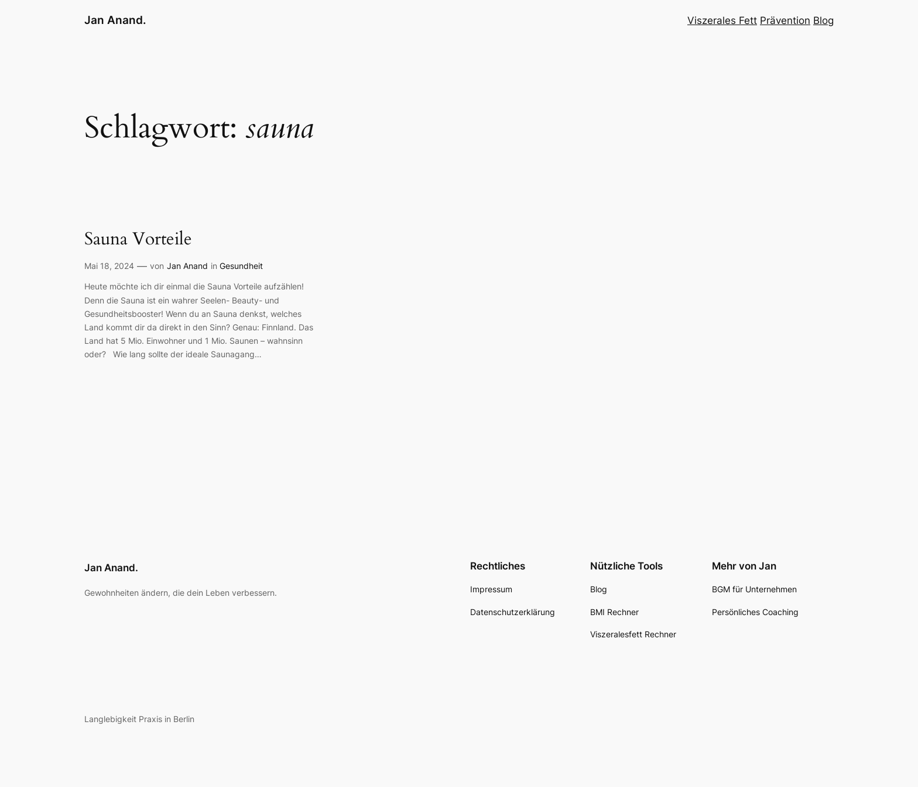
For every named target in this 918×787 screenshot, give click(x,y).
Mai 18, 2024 (109, 266)
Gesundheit (241, 266)
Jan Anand (187, 266)
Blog (823, 20)
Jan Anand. (115, 20)
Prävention (785, 20)
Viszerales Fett (722, 20)
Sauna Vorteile (138, 239)
